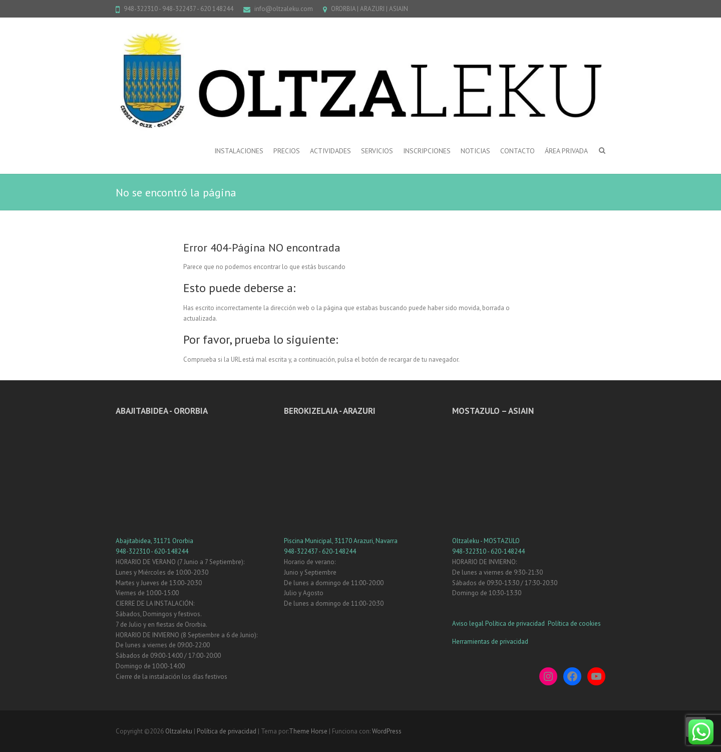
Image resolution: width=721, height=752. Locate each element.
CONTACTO (517, 150)
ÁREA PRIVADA (566, 150)
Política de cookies (574, 623)
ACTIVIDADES (330, 150)
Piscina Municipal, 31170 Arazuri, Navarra (341, 541)
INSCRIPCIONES (427, 150)
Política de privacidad (515, 623)
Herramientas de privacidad (490, 641)
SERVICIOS (377, 150)
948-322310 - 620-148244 (152, 551)
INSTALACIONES (238, 150)
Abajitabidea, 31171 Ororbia (154, 541)
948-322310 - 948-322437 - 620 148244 (178, 9)
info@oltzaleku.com (283, 9)
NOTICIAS (475, 150)
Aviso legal (468, 623)
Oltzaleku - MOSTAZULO (486, 541)
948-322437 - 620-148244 (320, 551)
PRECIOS (286, 150)
